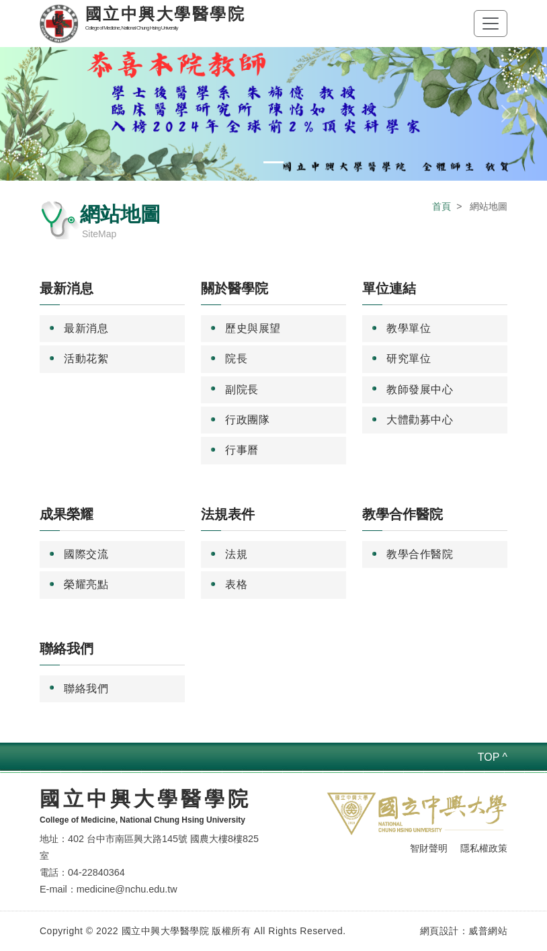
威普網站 (487, 930)
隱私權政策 (483, 848)
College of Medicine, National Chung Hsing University (142, 820)
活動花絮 (86, 358)
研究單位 (408, 358)
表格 (236, 584)
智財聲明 (429, 848)
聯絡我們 (86, 688)
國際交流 (86, 554)
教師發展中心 (419, 389)
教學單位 (408, 328)
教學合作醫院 (419, 554)
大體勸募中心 (419, 419)
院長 (236, 358)
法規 (236, 554)
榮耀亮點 (86, 584)
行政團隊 (247, 419)
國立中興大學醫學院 (145, 799)
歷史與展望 (253, 328)
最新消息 (86, 328)
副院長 (242, 389)
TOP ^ (492, 757)
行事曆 (242, 450)
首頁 (441, 206)
